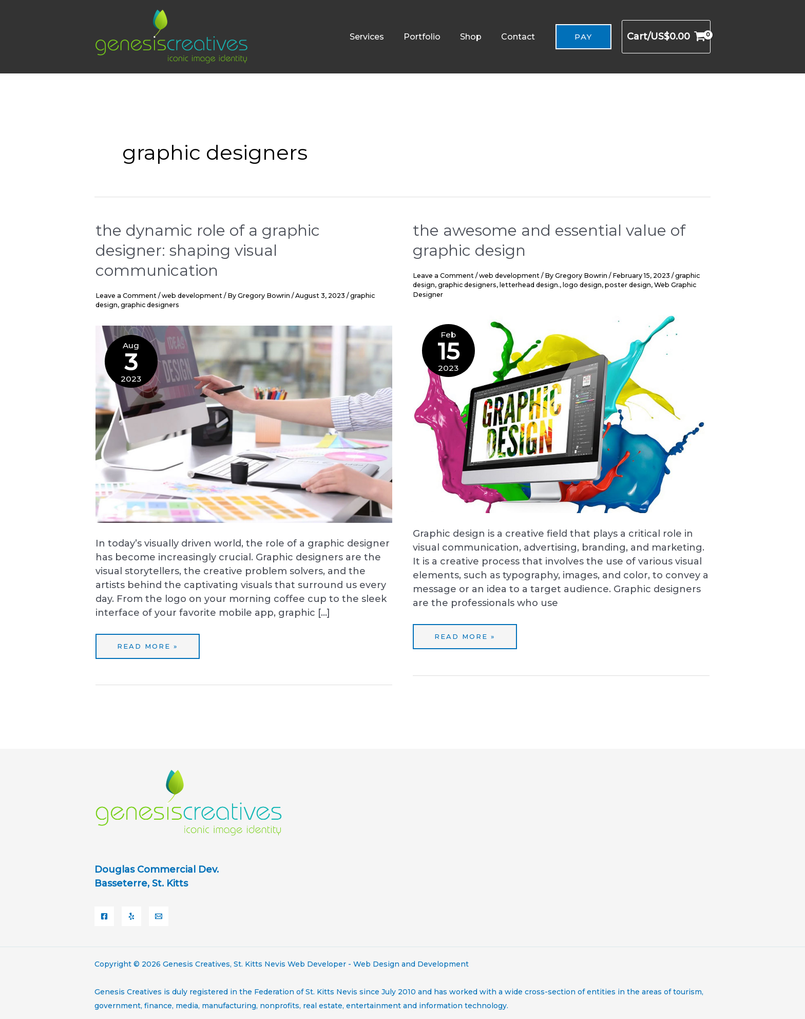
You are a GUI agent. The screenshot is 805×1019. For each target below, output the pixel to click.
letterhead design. (530, 285)
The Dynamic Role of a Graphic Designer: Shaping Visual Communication (207, 250)
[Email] (158, 912)
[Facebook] (104, 912)
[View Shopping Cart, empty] (666, 36)
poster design (628, 285)
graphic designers (150, 305)
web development (192, 295)
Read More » (152, 642)
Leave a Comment (126, 295)
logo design (582, 285)
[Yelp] (131, 912)
